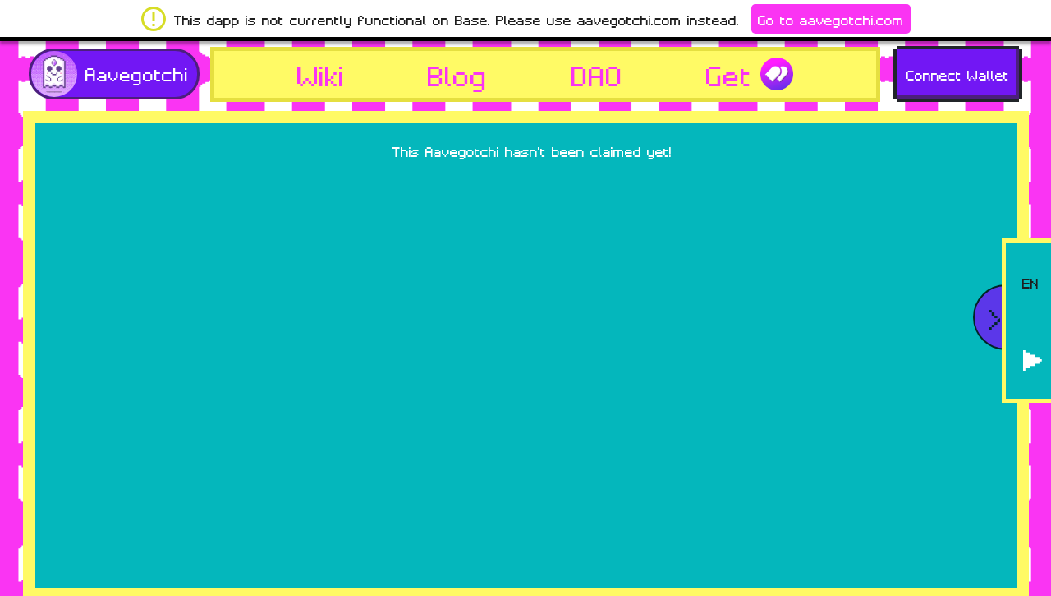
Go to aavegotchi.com (831, 19)
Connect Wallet (957, 74)
